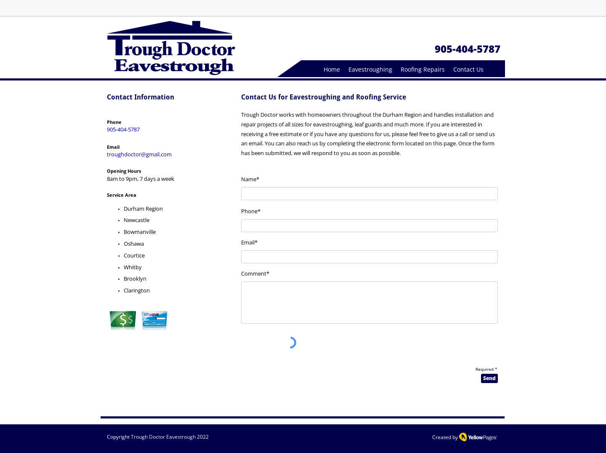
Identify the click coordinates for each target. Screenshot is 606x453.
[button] (370, 69)
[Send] (489, 378)
